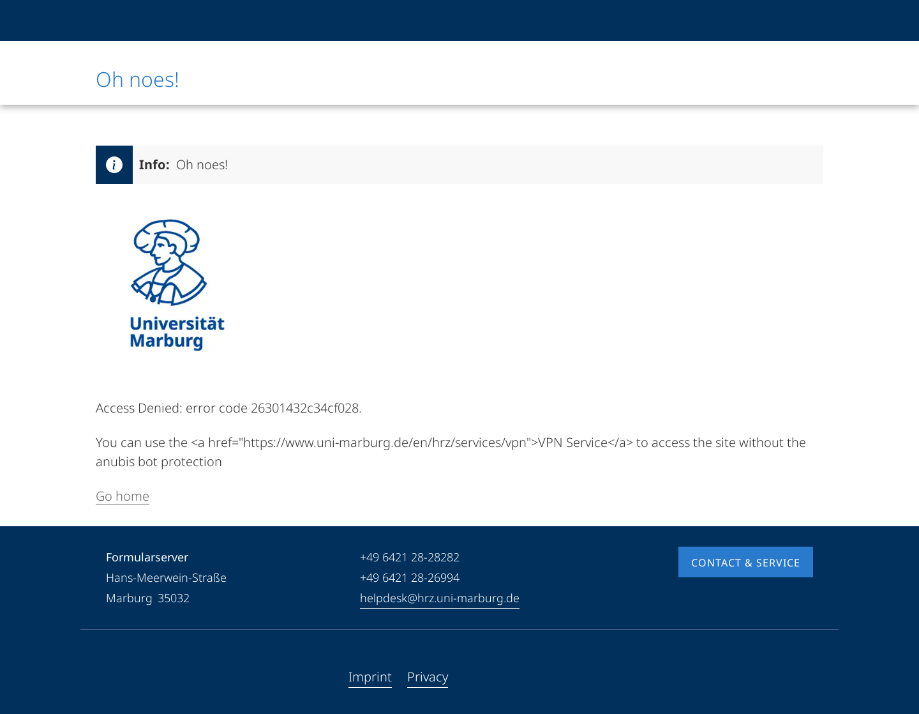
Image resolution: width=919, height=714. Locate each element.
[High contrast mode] (802, 20)
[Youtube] (136, 677)
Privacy (427, 676)
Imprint (370, 676)
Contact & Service (745, 563)
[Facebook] (116, 677)
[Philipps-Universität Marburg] (138, 20)
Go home (122, 496)
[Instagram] (157, 677)
